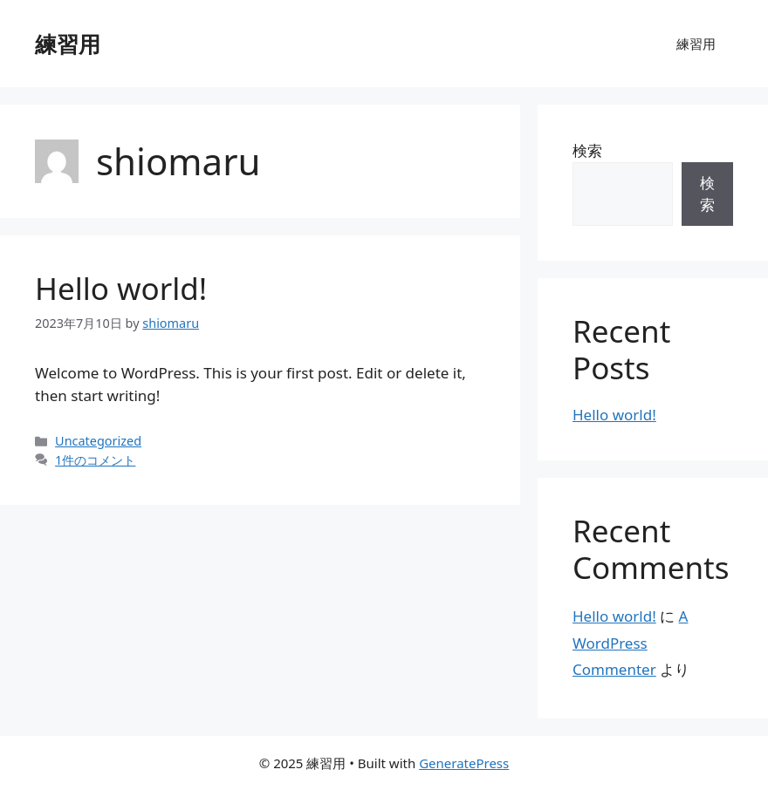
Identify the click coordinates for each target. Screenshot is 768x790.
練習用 (67, 43)
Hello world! (121, 288)
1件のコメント (95, 460)
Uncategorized (98, 440)
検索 (587, 150)
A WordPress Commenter (630, 642)
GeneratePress (464, 763)
